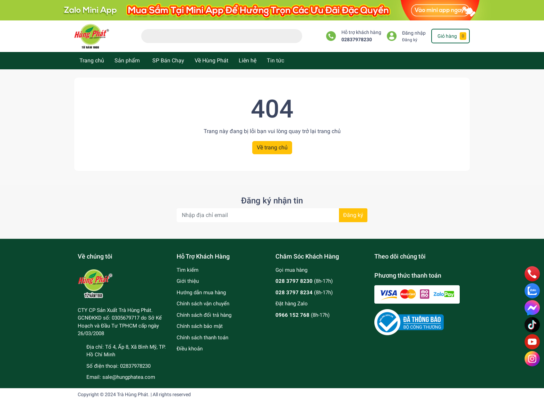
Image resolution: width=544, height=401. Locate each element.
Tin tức (275, 60)
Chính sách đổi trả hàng (204, 315)
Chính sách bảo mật (200, 326)
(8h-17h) (304, 281)
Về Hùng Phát (211, 60)
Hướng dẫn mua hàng (201, 292)
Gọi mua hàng (291, 270)
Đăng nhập (414, 33)
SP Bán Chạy (168, 60)
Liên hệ (247, 60)
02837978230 (356, 40)
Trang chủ (91, 60)
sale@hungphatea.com (128, 377)
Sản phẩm (127, 60)
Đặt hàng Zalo (291, 303)
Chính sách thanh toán (202, 337)
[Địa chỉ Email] (272, 215)
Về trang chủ (272, 147)
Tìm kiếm (187, 270)
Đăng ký (409, 39)
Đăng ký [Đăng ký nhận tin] (353, 215)
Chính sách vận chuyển (203, 303)
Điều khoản (190, 349)
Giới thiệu (188, 281)
